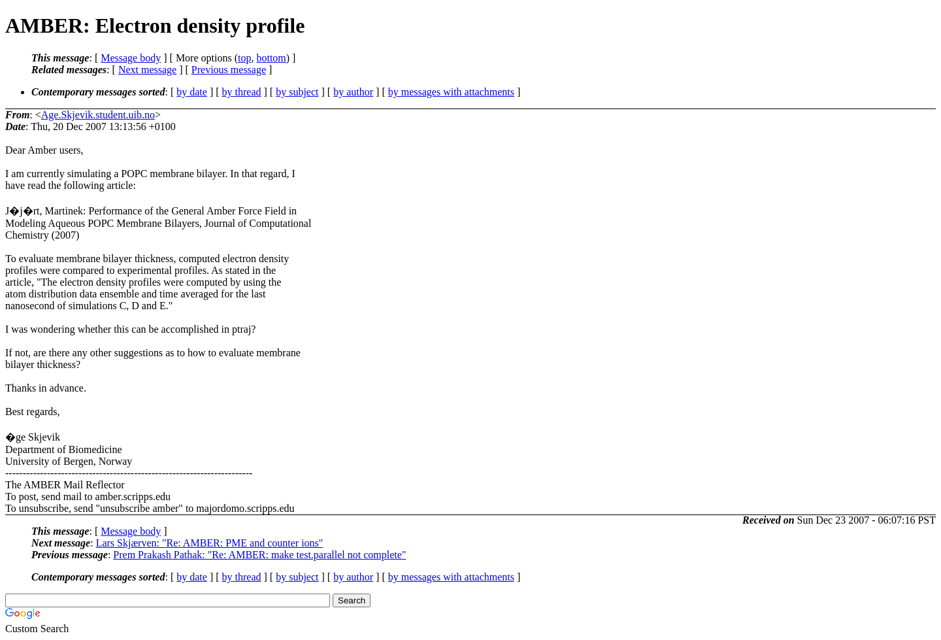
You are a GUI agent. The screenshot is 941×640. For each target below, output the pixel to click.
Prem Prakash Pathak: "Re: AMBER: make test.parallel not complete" (259, 554)
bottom (271, 57)
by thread (241, 91)
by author (353, 91)
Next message (147, 69)
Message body (131, 57)
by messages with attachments (451, 91)
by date (191, 91)
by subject (297, 91)
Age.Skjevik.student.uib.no (98, 114)
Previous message (228, 69)
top (244, 57)
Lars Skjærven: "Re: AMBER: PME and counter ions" (209, 542)
